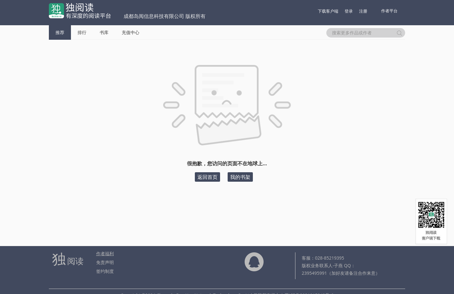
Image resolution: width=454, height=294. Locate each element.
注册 (363, 11)
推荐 (59, 32)
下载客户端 (328, 11)
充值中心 (130, 32)
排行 (82, 32)
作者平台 (389, 11)
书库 (104, 32)
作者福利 (105, 253)
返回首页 (207, 176)
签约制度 (105, 271)
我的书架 (240, 176)
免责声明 (105, 262)
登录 (349, 11)
